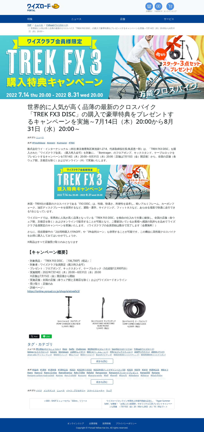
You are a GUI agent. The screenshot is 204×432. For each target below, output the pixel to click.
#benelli (113, 375)
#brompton (120, 378)
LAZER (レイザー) (77, 352)
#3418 (144, 369)
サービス (169, 19)
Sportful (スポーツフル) (122, 349)
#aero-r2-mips (50, 372)
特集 (30, 19)
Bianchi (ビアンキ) (104, 354)
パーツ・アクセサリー (75, 390)
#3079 (137, 369)
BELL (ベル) (74, 354)
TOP (29, 25)
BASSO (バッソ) (60, 354)
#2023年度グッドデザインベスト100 (109, 369)
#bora (68, 378)
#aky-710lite (79, 372)
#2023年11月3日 (84, 369)
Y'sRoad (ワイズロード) (57, 25)
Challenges (81, 349)
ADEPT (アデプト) (141, 352)
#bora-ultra (78, 378)
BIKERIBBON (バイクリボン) (153, 354)
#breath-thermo (92, 378)
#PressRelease (38, 143)
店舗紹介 (149, 7)
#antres (59, 375)
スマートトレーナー (95, 390)
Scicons (53, 352)
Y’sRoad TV (158, 7)
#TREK (72, 143)
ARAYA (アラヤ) (157, 352)
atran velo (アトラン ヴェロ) (39, 354)
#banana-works (95, 375)
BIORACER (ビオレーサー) (99, 349)
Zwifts (71, 349)
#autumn (82, 375)
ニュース (76, 19)
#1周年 (43, 369)
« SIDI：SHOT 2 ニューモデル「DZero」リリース (65, 400)
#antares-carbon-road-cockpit (40, 375)
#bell (106, 375)
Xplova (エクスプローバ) (37, 352)
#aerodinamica (65, 372)
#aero (30, 372)
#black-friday (156, 375)
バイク (39, 390)
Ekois (64, 349)
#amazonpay (101, 372)
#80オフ (164, 369)
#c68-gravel (138, 378)
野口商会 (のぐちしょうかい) (48, 349)
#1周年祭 (52, 369)
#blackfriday (51, 378)
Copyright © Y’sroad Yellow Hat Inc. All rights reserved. (102, 427)
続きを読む (102, 361)
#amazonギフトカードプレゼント (123, 372)
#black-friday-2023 (35, 378)
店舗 (122, 19)
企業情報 (93, 423)
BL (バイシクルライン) (37, 357)
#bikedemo (134, 375)
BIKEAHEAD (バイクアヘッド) (126, 354)
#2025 (130, 369)
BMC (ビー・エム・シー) (97, 352)
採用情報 (106, 423)
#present (51, 143)
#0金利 (35, 369)
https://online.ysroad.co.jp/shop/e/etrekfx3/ (53, 291)
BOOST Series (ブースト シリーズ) (113, 357)
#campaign (62, 143)
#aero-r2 (38, 372)
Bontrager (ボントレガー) (85, 357)
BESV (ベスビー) (87, 354)
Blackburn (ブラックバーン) (60, 357)
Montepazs (64, 352)
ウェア (109, 390)
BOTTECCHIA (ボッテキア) (141, 357)
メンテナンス (49, 390)
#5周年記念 (154, 369)
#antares (156, 372)
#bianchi (123, 375)
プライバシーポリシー (126, 423)
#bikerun (145, 375)
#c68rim (161, 378)
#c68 (129, 378)
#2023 (72, 369)
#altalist (90, 372)
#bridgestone (107, 378)
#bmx (61, 378)
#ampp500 (145, 372)
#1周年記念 (63, 369)
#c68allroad (151, 378)
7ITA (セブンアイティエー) (121, 352)
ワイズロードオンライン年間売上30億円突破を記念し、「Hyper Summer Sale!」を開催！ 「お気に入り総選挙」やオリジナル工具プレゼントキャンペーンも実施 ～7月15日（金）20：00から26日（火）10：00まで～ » (138, 403)
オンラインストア (170, 7)
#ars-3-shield (70, 375)
